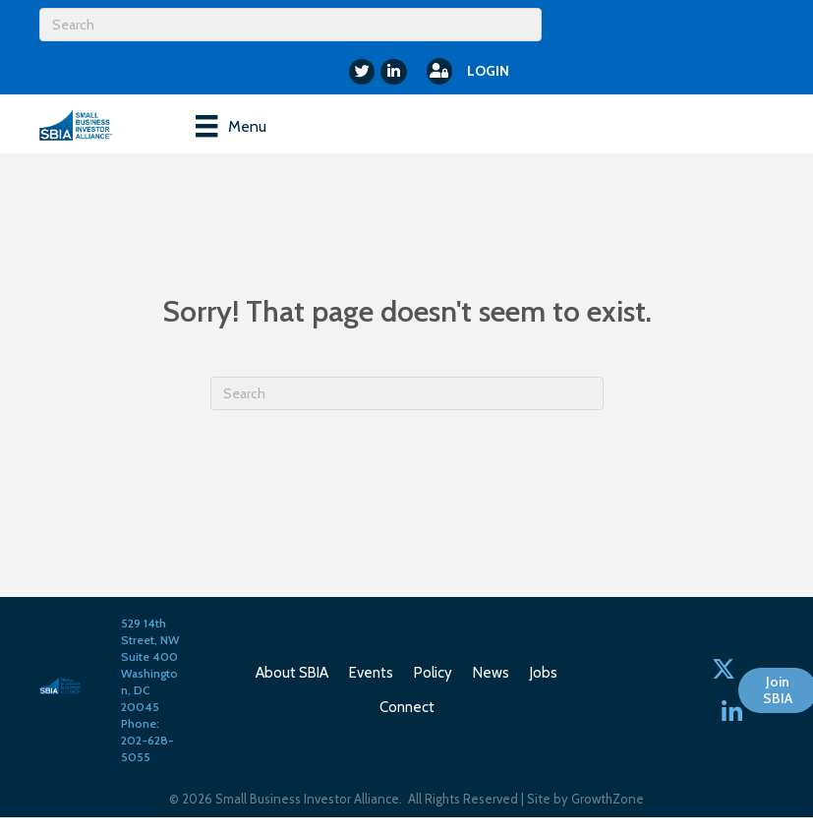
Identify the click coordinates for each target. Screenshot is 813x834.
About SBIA (292, 673)
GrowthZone (607, 798)
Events (371, 673)
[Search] (290, 24)
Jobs (543, 673)
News (491, 673)
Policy (433, 673)
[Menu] (230, 126)
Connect (407, 707)
